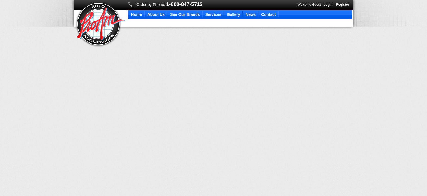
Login (328, 5)
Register (342, 5)
